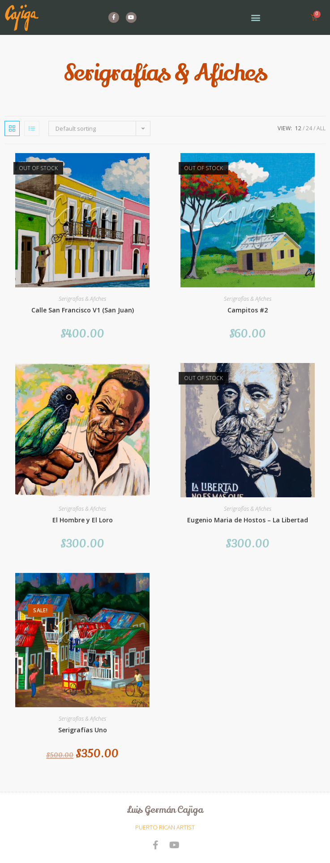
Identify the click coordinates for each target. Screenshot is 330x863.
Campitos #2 (247, 310)
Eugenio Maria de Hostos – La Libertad (247, 520)
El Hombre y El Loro (82, 520)
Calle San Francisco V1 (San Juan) (82, 310)
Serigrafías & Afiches (82, 299)
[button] (255, 17)
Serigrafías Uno (82, 730)
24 (309, 128)
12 (298, 128)
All (321, 128)
